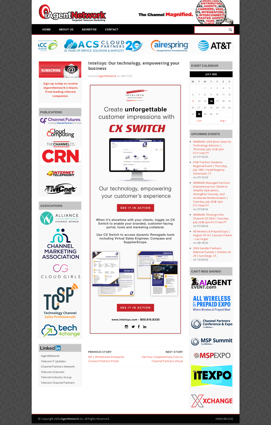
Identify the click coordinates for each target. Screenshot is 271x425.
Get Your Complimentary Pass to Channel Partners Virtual (162, 359)
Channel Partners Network (58, 366)
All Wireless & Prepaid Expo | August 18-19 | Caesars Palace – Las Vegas (212, 235)
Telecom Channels (52, 372)
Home (46, 29)
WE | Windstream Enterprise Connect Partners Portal (106, 359)
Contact (111, 29)
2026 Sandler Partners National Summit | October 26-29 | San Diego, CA (212, 252)
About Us (66, 29)
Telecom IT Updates (53, 361)
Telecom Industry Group (56, 377)
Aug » (223, 120)
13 (193, 101)
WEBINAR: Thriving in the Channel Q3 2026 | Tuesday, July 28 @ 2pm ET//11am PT (211, 218)
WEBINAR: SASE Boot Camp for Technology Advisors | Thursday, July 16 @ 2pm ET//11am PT (212, 147)
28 (199, 114)
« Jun (199, 120)
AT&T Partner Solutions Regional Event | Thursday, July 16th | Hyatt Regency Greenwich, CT (210, 167)
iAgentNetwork (107, 76)
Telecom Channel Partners (58, 383)
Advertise (89, 29)
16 (211, 101)
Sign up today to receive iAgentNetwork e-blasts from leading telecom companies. (60, 90)
